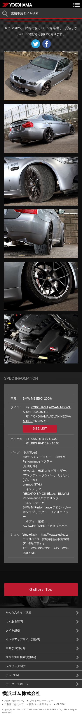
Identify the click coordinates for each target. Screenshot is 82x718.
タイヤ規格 (13, 630)
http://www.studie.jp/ (54, 534)
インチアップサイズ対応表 (23, 639)
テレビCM (12, 675)
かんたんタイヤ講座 (18, 612)
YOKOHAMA (39, 407)
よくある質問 (14, 621)
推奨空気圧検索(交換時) (21, 657)
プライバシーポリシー (42, 700)
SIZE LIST (40, 428)
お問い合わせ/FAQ (14, 700)
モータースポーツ (17, 684)
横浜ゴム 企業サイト (40, 704)
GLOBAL (61, 704)
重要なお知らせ (16, 648)
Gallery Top (41, 589)
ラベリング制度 (16, 666)
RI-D (41, 438)
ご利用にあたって (14, 704)
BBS (34, 438)
